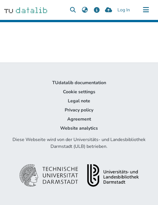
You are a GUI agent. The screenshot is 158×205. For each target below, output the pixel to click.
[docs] (96, 10)
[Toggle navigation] (146, 10)
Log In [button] (123, 10)
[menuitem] (84, 10)
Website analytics (79, 128)
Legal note (79, 101)
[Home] (25, 10)
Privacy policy (79, 110)
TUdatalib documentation (79, 83)
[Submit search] (72, 10)
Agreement (79, 119)
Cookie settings (79, 92)
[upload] (108, 10)
